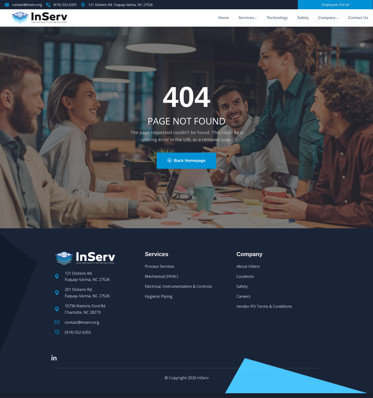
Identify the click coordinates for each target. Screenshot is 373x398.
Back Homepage (186, 160)
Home (223, 18)
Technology (277, 18)
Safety (303, 18)
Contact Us (358, 18)
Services (247, 18)
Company (328, 18)
